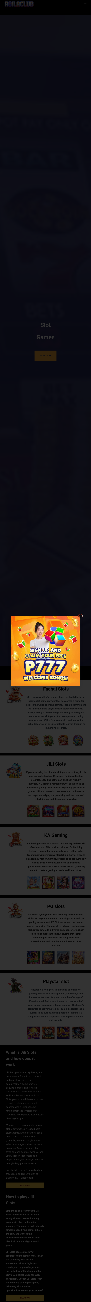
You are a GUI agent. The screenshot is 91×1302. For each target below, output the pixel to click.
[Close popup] (80, 616)
